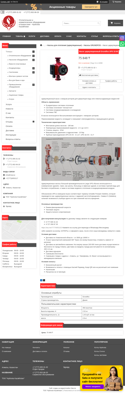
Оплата (57, 36)
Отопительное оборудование (20, 56)
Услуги (32, 36)
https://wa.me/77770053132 (51, 228)
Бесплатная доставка (90, 75)
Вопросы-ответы (111, 36)
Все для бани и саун (16, 80)
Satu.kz (73, 388)
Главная (7, 36)
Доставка (44, 36)
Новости (9, 109)
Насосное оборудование (18, 60)
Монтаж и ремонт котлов (18, 76)
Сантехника (13, 72)
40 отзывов (104, 2)
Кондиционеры (14, 68)
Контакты (81, 36)
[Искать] (98, 23)
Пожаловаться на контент (73, 390)
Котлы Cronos (99, 351)
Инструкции (11, 135)
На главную (6, 347)
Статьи (94, 36)
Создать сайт (5, 2)
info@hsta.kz (10, 175)
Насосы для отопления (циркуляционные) (64, 45)
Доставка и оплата (40, 351)
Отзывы (9, 122)
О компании (6, 351)
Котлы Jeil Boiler (100, 355)
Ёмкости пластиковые (17, 64)
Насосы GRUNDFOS (92, 45)
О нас (69, 36)
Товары (19, 36)
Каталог (67, 347)
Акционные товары (16, 95)
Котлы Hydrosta (100, 347)
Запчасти (12, 91)
